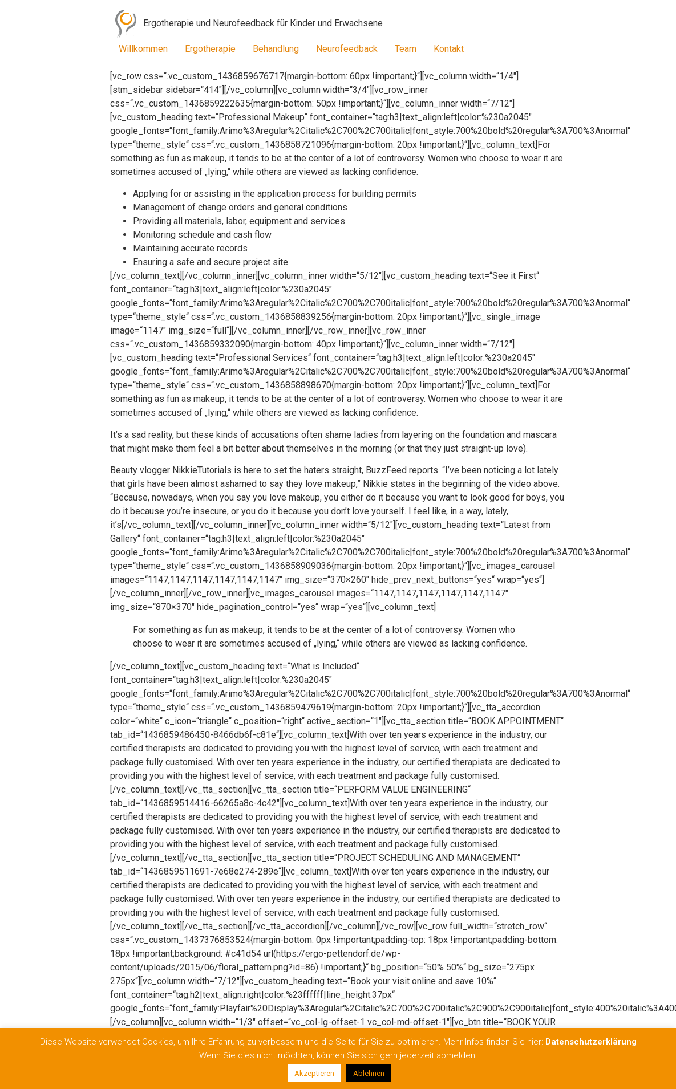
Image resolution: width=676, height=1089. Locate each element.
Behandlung (276, 48)
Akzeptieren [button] (314, 1073)
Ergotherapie (210, 48)
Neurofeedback (347, 48)
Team (405, 48)
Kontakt (449, 48)
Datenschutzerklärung (591, 1042)
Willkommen (143, 48)
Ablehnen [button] (368, 1073)
